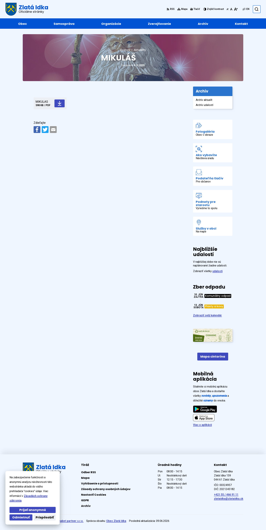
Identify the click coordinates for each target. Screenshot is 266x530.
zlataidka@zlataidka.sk (228, 498)
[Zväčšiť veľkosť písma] (235, 9)
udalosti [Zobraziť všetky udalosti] (217, 271)
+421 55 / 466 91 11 (226, 494)
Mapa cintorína (212, 356)
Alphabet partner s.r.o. (69, 521)
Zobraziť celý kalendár (207, 315)
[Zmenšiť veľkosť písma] (228, 9)
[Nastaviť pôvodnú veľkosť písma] (231, 9)
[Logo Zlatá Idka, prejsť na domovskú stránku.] (26, 9)
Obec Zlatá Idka (116, 521)
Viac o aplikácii (202, 424)
